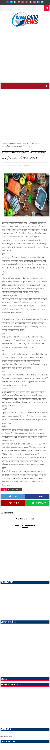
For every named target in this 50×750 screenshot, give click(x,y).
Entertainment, (26, 165)
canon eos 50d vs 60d (6, 736)
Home (4, 143)
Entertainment (15, 143)
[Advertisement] (25, 56)
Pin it (14, 503)
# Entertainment (14, 490)
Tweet (14, 496)
